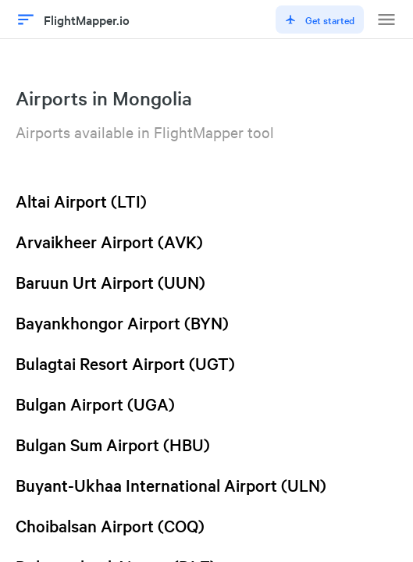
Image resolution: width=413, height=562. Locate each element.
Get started (319, 19)
